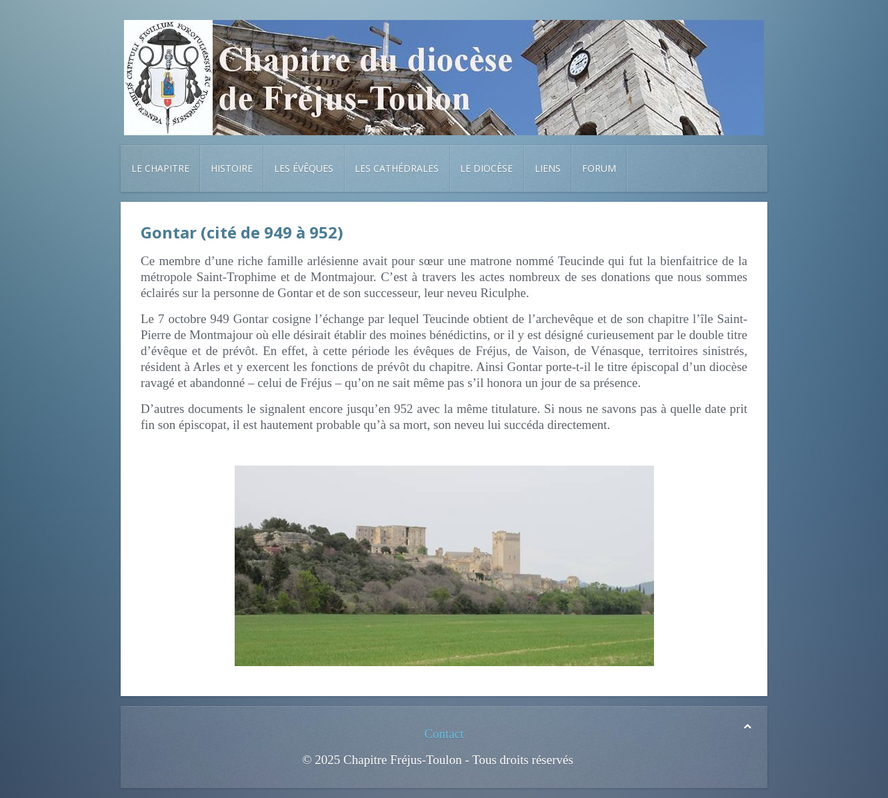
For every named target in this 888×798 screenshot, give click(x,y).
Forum (599, 168)
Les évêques (303, 168)
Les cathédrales (397, 168)
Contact (443, 734)
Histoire (232, 168)
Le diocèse (486, 168)
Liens (548, 168)
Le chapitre (160, 168)
